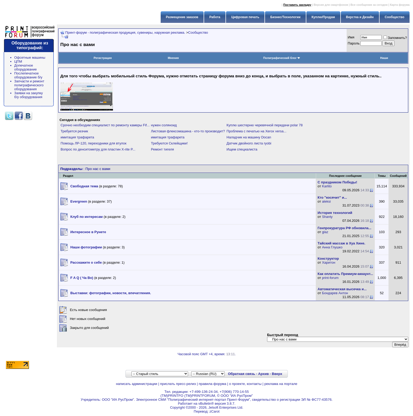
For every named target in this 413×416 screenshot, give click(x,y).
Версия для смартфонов (331, 4)
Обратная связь (241, 374)
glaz (325, 232)
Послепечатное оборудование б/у (28, 75)
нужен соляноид (164, 125)
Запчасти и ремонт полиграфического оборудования (29, 85)
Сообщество (198, 32)
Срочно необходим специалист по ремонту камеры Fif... (105, 125)
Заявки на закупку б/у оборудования (28, 95)
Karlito (327, 186)
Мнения (173, 57)
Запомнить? (395, 38)
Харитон (328, 262)
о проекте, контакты (245, 384)
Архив (263, 374)
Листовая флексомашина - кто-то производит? (188, 131)
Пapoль (354, 43)
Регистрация (103, 57)
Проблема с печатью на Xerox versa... (256, 131)
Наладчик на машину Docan (249, 137)
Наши (384, 57)
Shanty (327, 217)
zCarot (214, 411)
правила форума (212, 384)
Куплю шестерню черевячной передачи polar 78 (265, 125)
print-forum (330, 278)
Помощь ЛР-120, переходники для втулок (93, 143)
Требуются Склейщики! (169, 143)
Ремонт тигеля (162, 149)
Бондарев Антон (335, 293)
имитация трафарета (77, 137)
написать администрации (136, 384)
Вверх (277, 374)
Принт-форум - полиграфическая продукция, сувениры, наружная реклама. (125, 32)
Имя (351, 37)
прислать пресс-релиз (178, 384)
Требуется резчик (74, 131)
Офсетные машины (29, 57)
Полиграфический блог (281, 57)
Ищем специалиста (242, 149)
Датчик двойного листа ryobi (249, 143)
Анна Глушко (332, 247)
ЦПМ (18, 61)
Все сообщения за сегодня (368, 4)
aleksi (326, 201)
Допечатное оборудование (25, 67)
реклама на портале (280, 384)
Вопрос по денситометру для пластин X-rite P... (98, 149)
